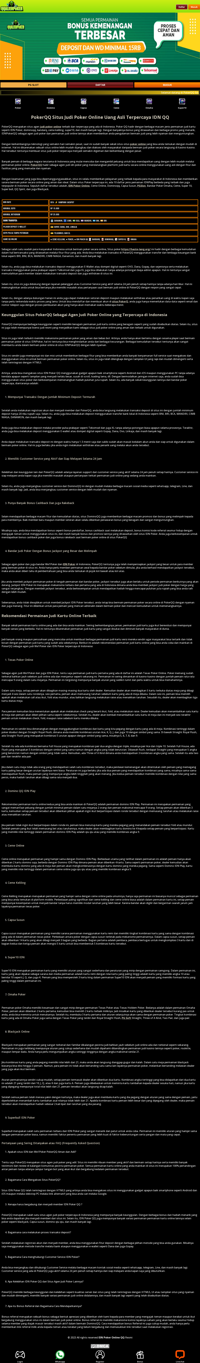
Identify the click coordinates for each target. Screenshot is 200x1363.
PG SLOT (33, 85)
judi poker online (50, 126)
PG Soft (126, 1018)
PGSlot (141, 185)
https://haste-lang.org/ (136, 249)
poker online (138, 144)
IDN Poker (69, 564)
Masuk (194, 7)
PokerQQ (36, 165)
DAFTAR (100, 85)
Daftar (182, 7)
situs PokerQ (120, 301)
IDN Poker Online (79, 185)
